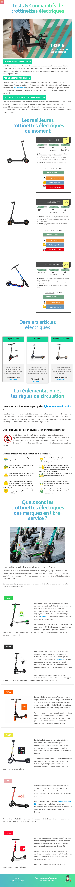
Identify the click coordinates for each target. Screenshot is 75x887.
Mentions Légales (17, 881)
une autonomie (19, 88)
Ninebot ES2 (44, 616)
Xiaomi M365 (60, 659)
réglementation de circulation (57, 406)
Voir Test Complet (53, 172)
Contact (17, 878)
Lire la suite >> (13, 379)
